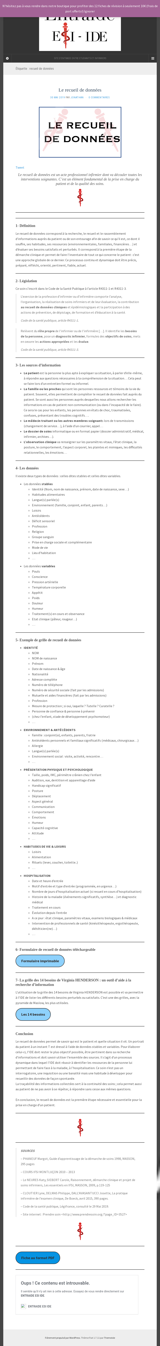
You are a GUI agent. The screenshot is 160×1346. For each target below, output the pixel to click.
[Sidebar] (7, 58)
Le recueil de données (80, 90)
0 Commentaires (99, 97)
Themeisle (109, 1337)
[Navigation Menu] (153, 58)
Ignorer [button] (89, 11)
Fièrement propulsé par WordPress (62, 1337)
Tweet (20, 167)
